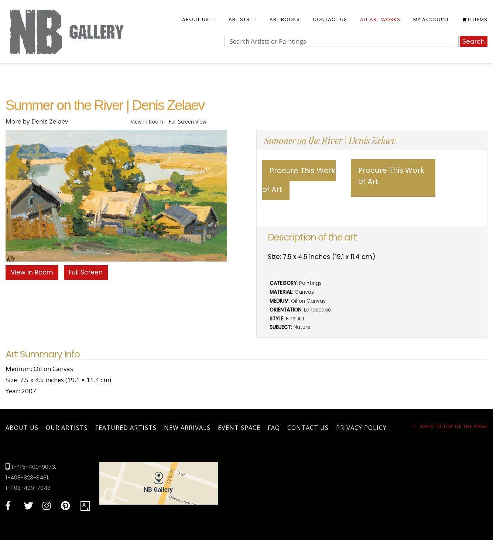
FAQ (274, 428)
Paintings (310, 283)
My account (431, 19)
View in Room (32, 272)
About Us (195, 19)
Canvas (304, 292)
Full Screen (86, 272)
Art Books (285, 19)
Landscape (317, 309)
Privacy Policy (361, 428)
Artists (239, 19)
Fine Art (295, 318)
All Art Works (380, 19)
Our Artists (67, 428)
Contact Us (330, 19)
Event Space (239, 428)
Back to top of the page (450, 426)
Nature (302, 327)
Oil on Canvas (308, 300)
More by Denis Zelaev (37, 121)
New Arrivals (187, 428)
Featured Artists (126, 428)
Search (473, 41)
